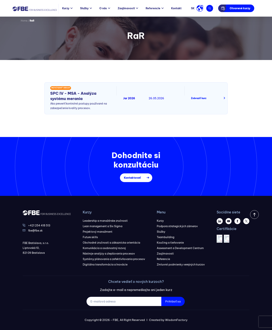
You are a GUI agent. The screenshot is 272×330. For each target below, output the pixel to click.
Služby (84, 8)
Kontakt (176, 8)
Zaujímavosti (126, 8)
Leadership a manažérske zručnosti (105, 220)
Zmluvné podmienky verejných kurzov (181, 264)
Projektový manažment (97, 231)
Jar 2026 (129, 98)
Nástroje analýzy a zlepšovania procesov (109, 253)
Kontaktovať (132, 177)
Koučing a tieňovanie (170, 242)
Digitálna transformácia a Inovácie (105, 264)
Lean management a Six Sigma (102, 226)
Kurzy (65, 8)
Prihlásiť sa (173, 301)
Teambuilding (165, 237)
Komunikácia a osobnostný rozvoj (104, 248)
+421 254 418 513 (39, 225)
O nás (103, 8)
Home (24, 20)
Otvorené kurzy (240, 8)
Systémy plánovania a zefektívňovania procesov (114, 259)
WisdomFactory (176, 320)
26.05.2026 (156, 98)
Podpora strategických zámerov (177, 226)
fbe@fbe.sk (35, 230)
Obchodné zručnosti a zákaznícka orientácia (111, 242)
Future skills (90, 237)
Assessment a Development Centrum (180, 248)
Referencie (153, 8)
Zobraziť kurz (198, 98)
